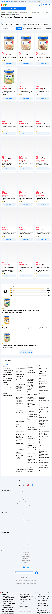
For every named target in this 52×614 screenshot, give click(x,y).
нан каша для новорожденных (31, 398)
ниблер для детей (20, 374)
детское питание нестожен (19, 398)
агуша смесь (18, 426)
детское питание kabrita (31, 418)
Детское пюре (35, 12)
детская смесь (19, 430)
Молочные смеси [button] (7, 380)
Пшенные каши (19, 473)
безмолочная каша (31, 392)
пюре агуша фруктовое (30, 457)
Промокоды (26, 499)
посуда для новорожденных (19, 458)
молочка (29, 406)
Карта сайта (26, 509)
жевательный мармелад (42, 398)
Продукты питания (31, 440)
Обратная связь (26, 507)
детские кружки (19, 455)
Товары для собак (26, 556)
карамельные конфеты (44, 411)
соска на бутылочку (20, 378)
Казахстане (28, 583)
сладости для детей (43, 407)
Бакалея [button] (5, 366)
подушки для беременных (19, 372)
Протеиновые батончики (42, 424)
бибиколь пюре (42, 375)
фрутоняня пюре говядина (43, 384)
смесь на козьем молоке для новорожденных (31, 403)
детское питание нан (32, 414)
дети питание (30, 423)
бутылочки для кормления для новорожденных (19, 387)
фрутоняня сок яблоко (19, 440)
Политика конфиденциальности (26, 501)
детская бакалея (19, 392)
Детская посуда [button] (7, 372)
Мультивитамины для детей (44, 471)
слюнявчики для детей (21, 364)
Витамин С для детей (44, 467)
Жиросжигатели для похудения (43, 421)
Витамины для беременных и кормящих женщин (43, 444)
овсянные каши (30, 364)
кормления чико (31, 425)
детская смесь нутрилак (30, 421)
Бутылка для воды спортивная (43, 413)
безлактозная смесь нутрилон (20, 419)
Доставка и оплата (26, 491)
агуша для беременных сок (19, 437)
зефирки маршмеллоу (44, 395)
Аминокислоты (42, 426)
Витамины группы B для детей (43, 452)
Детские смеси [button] (6, 368)
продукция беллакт (20, 403)
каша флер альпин (31, 372)
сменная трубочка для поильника (20, 369)
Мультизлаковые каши (21, 469)
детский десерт (42, 405)
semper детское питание (30, 412)
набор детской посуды (19, 366)
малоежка (29, 431)
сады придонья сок (20, 434)
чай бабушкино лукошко (19, 447)
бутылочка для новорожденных (19, 462)
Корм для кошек (26, 554)
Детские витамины (43, 436)
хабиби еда (41, 373)
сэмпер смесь (19, 395)
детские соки (30, 443)
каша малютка (30, 374)
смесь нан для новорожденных (19, 401)
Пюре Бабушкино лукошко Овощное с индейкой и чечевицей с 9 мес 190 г (25, 328)
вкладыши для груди (20, 384)
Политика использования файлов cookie (26, 503)
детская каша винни (31, 375)
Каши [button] (4, 376)
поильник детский (20, 376)
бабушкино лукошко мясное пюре (44, 379)
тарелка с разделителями (19, 453)
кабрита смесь (19, 405)
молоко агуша (30, 408)
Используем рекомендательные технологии (26, 580)
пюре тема (41, 364)
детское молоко (31, 409)
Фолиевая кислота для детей (44, 455)
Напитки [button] (5, 382)
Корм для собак (26, 558)
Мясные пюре (45, 12)
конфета (41, 402)
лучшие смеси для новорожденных (20, 432)
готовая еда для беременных (19, 465)
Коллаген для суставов (44, 431)
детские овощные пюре (31, 454)
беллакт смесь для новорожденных (20, 422)
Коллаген (41, 428)
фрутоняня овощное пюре (32, 451)
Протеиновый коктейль (42, 418)
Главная (3, 12)
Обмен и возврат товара (26, 495)
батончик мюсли (43, 404)
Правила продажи (26, 497)
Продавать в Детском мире (26, 493)
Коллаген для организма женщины (43, 434)
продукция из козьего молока (32, 389)
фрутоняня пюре (43, 371)
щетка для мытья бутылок (19, 380)
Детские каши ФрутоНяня (30, 380)
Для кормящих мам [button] (7, 374)
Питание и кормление (12, 12)
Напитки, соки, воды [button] (8, 370)
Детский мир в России (21, 583)
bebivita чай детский (20, 445)
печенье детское (43, 392)
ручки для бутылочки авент (20, 450)
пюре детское (42, 377)
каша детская (30, 382)
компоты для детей (31, 447)
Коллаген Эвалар (43, 429)
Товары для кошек (26, 552)
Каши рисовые (19, 471)
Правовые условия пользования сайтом (26, 579)
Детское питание (24, 12)
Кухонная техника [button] (7, 378)
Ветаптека (26, 562)
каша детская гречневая (30, 368)
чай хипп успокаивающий (19, 443)
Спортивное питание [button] (6, 392)
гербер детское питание (42, 366)
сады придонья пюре (32, 462)
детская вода (30, 432)
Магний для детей (43, 460)
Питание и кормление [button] (5, 385)
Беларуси (34, 583)
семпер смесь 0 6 (20, 412)
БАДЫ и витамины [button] (7, 395)
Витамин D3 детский (44, 438)
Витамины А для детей (44, 457)
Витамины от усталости (42, 440)
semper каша (30, 370)
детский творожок (31, 434)
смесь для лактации (20, 467)
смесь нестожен (19, 414)
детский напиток (31, 427)
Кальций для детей (43, 459)
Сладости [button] (5, 389)
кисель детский (30, 445)
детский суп (30, 436)
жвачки (41, 409)
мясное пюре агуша (43, 381)
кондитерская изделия (44, 400)
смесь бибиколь (19, 428)
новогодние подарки (44, 393)
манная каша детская (32, 365)
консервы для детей (31, 441)
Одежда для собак (26, 560)
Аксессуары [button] (6, 364)
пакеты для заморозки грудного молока (32, 395)
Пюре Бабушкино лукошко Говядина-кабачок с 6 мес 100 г (20, 310)
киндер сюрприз (19, 410)
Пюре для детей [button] (7, 387)
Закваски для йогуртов (32, 449)
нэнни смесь (30, 400)
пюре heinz (30, 467)
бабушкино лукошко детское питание (44, 369)
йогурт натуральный (32, 429)
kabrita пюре (30, 471)
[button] (13, 8)
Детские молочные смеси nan (20, 416)
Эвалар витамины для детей (44, 447)
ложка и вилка (19, 460)
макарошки (18, 390)
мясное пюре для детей (31, 460)
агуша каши (30, 377)
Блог (26, 546)
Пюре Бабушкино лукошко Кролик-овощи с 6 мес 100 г (19, 345)
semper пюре (30, 464)
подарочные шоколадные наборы (44, 390)
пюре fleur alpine (31, 466)
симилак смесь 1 (19, 408)
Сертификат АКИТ (26, 505)
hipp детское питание (32, 416)
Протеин (41, 415)
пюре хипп (30, 469)
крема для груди (19, 382)
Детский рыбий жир (43, 449)
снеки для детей (31, 438)
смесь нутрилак (19, 406)
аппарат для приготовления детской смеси (30, 385)
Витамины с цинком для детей (43, 463)
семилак (17, 424)
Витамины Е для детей (44, 469)
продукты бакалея (20, 394)
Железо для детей (43, 465)
